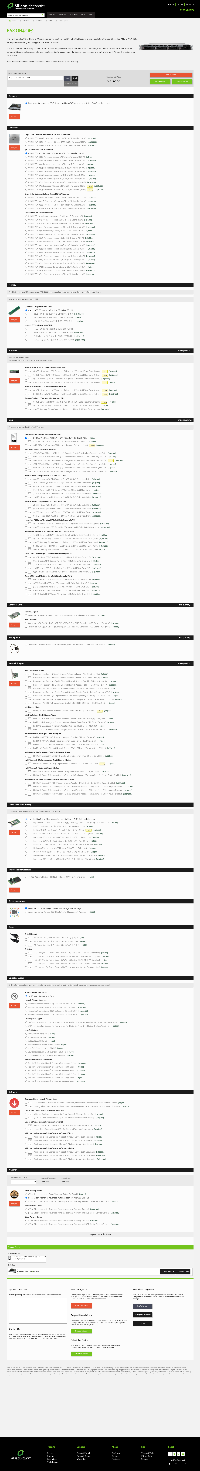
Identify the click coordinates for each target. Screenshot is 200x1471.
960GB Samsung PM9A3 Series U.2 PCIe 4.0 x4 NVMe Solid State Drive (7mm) (65, 535)
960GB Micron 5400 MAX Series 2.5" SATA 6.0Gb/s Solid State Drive (62, 508)
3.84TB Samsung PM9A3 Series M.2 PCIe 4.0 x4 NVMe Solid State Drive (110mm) (66, 409)
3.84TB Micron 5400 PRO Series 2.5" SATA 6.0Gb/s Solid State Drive (62, 493)
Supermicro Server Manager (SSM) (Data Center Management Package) (57, 912)
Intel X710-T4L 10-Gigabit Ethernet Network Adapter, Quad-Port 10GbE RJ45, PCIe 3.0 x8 (69, 722)
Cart (180, 4)
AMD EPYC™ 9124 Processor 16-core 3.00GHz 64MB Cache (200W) (56, 153)
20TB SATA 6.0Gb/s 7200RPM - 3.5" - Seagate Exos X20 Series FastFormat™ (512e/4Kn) (70, 471)
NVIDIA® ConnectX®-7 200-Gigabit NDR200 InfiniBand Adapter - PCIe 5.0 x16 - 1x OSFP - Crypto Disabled (77, 786)
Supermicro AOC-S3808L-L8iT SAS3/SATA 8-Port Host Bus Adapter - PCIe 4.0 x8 (61, 615)
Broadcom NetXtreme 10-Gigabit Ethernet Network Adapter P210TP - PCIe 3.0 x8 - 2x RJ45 (70, 681)
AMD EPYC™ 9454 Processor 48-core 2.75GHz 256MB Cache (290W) (56, 171)
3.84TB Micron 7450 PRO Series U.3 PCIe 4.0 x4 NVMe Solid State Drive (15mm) (66, 527)
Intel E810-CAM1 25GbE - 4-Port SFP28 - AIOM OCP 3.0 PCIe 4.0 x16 (61, 852)
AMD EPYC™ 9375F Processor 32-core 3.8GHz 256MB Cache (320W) (56, 241)
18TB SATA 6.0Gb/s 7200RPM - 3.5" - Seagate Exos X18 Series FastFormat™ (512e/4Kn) (69, 467)
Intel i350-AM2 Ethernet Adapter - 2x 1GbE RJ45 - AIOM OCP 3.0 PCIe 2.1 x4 (64, 819)
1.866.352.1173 (187, 10)
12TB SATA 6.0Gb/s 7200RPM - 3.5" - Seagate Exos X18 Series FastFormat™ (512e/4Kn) (69, 456)
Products (52, 14)
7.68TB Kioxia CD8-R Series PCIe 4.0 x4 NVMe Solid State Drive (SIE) (61, 568)
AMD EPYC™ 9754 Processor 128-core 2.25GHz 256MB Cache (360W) (57, 189)
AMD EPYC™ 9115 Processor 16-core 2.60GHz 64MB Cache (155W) (55, 220)
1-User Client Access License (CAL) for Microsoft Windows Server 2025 (63, 1125)
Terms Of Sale (147, 1453)
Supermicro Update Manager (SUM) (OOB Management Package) (54, 908)
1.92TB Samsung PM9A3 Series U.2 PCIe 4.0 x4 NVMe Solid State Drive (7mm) (65, 538)
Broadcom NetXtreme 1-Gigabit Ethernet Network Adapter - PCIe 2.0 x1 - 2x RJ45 (66, 674)
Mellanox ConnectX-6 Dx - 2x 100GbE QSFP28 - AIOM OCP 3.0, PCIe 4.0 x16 (65, 855)
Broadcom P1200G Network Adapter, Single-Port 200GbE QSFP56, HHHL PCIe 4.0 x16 (69, 703)
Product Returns (84, 1456)
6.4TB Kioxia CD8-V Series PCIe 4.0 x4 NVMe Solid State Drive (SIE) (61, 590)
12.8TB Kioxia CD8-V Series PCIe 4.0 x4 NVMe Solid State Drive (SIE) (61, 594)
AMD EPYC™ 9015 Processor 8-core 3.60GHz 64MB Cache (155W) (55, 216)
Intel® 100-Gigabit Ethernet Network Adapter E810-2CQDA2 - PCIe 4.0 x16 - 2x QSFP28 (69, 748)
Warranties (81, 1459)
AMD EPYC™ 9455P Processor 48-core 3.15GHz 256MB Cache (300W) (57, 201)
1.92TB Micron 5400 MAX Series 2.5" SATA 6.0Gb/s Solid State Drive (61, 512)
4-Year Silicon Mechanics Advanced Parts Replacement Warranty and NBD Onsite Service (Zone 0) (69, 1213)
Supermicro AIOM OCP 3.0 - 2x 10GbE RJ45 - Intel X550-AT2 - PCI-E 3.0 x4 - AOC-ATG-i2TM (71, 822)
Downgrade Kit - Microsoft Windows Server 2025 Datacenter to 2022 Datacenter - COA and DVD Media (77, 1106)
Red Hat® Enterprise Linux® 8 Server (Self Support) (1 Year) (52, 1063)
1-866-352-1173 (176, 1460)
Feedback (116, 1459)
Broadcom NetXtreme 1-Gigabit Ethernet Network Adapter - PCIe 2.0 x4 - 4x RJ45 (66, 677)
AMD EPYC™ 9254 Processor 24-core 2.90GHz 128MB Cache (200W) (57, 160)
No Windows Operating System (41, 996)
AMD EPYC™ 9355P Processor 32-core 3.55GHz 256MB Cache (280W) (57, 197)
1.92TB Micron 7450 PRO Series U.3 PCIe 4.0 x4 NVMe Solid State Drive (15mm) (66, 523)
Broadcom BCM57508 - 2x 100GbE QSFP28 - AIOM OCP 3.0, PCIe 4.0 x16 (64, 859)
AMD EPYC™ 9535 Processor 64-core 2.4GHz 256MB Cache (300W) (56, 249)
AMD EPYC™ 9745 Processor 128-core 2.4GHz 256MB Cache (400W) (56, 267)
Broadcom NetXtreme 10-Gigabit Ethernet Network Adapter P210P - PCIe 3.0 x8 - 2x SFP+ (70, 685)
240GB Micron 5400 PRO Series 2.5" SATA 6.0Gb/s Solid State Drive (62, 479)
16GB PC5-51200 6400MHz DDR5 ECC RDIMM (53, 329)
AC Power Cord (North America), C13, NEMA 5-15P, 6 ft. (56, 941)
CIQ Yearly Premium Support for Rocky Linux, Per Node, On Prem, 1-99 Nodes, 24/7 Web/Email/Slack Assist (72, 1022)
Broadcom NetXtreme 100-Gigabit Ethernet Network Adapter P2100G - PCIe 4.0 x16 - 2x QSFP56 (73, 699)
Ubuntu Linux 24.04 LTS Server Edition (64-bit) (47, 1055)
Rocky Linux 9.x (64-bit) (37, 1037)
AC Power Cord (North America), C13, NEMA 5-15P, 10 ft (56, 945)
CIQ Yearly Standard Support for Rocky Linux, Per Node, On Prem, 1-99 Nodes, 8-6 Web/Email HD (68, 1026)
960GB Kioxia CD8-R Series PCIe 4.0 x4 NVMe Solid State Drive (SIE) (62, 557)
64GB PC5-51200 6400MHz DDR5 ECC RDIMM (53, 336)
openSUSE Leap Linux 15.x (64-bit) (42, 1048)
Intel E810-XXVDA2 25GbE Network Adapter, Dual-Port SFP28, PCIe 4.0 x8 (64, 737)
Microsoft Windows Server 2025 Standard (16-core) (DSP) (51, 1003)
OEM (83, 14)
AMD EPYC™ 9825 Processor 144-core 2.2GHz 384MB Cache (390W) (56, 270)
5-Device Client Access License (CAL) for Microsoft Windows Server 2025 (64, 1117)
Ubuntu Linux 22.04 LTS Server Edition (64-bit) (47, 1052)
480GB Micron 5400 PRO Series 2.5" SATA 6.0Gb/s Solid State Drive (62, 482)
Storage (50, 1456)
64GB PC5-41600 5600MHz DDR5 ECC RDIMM (53, 317)
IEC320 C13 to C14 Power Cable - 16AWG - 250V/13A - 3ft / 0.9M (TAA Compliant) (67, 960)
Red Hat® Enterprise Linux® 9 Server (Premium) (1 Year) (51, 1081)
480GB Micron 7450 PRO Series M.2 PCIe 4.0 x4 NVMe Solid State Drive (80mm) (66, 371)
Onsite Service (66, 1178)
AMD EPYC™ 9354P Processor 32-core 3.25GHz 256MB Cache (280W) (57, 138)
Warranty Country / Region (19, 1177)
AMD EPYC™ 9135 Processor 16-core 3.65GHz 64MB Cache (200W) (56, 223)
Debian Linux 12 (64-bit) (37, 1041)
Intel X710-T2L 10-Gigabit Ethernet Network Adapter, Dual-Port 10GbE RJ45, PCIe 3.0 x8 (69, 718)
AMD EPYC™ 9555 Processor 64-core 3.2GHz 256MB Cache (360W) (56, 252)
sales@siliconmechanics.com (179, 1464)
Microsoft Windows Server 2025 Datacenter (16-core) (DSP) (52, 1011)
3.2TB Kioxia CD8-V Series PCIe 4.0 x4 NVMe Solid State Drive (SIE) (61, 587)
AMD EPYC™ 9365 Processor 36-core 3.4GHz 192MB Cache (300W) (56, 238)
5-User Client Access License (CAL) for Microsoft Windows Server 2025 (63, 1129)
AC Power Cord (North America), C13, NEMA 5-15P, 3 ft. (56, 937)
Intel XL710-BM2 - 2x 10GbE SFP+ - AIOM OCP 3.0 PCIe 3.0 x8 (59, 826)
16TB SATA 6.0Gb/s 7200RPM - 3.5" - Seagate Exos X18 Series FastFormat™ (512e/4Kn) (69, 464)
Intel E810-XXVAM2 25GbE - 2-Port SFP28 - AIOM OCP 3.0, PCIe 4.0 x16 (63, 844)
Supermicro (52, 1459)
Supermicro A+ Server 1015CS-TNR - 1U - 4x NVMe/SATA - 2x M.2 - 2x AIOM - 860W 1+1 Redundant (69, 103)
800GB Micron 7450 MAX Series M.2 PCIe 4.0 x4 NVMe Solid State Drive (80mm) (67, 394)
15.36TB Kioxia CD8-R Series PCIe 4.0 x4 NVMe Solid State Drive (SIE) (62, 571)
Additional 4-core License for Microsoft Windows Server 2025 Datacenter (64, 1155)
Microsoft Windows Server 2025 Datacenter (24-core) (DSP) (52, 1014)
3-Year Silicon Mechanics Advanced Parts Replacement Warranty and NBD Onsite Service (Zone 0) (68, 1201)
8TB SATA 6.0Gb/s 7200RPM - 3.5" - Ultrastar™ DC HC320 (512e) (60, 438)
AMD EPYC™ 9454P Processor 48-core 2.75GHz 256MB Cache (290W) (57, 142)
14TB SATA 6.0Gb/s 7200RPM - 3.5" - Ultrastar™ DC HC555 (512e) (60, 445)
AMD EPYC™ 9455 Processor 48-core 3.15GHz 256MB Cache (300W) (56, 245)
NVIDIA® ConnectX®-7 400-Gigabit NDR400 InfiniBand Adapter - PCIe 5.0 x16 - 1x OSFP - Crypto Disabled (77, 790)
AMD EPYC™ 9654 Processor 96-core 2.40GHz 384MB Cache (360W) (57, 182)
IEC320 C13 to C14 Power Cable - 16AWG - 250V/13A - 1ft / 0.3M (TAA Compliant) (67, 952)
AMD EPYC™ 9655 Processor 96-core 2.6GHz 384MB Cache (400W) (56, 263)
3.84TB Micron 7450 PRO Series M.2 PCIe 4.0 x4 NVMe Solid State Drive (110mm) (66, 382)
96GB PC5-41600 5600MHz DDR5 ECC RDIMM (53, 321)
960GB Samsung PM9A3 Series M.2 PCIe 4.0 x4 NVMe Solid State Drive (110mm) (66, 402)
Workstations (52, 1462)
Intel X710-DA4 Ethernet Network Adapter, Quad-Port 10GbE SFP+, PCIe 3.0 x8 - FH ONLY (70, 729)
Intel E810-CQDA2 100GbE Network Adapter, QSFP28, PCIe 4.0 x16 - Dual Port (65, 744)
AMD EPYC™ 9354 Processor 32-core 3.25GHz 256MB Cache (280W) (56, 168)
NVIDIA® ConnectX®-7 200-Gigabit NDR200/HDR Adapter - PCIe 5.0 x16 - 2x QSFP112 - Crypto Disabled (77, 775)
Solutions (62, 14)
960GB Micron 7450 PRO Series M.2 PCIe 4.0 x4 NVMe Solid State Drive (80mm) (66, 375)
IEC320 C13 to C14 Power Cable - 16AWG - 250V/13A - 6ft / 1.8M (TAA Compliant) (67, 967)
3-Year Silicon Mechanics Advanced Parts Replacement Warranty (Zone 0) (58, 1198)
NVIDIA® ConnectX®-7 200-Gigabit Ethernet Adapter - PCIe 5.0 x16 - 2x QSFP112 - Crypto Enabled (74, 783)
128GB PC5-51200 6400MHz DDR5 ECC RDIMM (54, 339)
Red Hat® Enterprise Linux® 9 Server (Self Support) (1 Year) (52, 1074)
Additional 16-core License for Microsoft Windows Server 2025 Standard (64, 1144)
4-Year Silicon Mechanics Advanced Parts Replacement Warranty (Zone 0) (58, 1209)
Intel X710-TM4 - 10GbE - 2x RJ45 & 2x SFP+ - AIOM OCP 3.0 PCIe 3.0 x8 (63, 833)
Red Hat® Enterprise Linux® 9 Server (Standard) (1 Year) (51, 1077)
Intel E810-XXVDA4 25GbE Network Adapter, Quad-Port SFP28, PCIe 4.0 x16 (64, 741)
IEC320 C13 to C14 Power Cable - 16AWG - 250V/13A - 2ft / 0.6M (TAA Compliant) (67, 956)
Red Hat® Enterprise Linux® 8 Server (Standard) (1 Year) (51, 1067)
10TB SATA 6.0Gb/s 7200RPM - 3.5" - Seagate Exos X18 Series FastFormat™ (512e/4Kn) (70, 453)
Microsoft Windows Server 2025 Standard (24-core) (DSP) (52, 1007)
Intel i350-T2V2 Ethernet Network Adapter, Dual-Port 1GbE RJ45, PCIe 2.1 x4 (64, 710)
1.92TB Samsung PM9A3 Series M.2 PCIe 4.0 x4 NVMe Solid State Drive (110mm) (66, 405)
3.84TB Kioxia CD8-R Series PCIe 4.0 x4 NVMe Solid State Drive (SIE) (61, 564)
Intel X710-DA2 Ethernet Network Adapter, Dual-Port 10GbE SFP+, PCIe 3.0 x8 (65, 726)
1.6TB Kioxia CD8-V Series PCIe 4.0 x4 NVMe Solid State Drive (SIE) (61, 583)
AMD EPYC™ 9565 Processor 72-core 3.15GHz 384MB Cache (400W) (56, 256)
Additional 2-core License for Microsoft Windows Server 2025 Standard (63, 1137)
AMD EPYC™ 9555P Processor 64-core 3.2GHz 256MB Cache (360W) (56, 205)
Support (190, 4)
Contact (115, 1456)
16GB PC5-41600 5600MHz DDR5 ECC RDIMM (53, 310)
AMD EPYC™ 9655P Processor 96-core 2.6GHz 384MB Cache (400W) (57, 208)
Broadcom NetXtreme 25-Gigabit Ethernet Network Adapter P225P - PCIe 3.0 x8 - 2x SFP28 (71, 688)
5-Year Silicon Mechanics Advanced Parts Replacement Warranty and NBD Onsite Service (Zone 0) (69, 1224)
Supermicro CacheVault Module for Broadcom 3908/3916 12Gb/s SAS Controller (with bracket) (67, 644)
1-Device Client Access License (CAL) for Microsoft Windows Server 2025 (64, 1114)
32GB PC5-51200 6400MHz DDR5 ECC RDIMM (53, 332)
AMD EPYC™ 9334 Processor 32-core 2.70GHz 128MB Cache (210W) (56, 164)
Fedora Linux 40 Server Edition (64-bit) (44, 1044)
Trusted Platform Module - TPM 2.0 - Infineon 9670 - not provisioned (56, 877)
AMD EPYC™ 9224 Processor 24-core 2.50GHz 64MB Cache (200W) (56, 157)
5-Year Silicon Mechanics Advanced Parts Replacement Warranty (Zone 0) (58, 1220)
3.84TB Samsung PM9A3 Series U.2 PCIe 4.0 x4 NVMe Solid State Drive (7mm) (65, 542)
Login (170, 4)
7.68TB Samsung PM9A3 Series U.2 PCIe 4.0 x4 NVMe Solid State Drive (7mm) (65, 546)
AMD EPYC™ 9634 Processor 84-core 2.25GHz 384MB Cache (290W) (56, 178)
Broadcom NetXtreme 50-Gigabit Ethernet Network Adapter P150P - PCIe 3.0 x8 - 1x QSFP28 (71, 695)
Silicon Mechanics (26, 6)
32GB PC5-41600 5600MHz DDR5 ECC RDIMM (53, 314)
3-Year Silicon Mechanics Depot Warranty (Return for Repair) (53, 1194)
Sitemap (144, 1459)
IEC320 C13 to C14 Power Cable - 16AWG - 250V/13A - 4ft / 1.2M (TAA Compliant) (67, 963)
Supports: (28, 1271)
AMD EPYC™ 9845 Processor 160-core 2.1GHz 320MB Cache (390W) (56, 274)
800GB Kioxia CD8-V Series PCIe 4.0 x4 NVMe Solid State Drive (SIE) (62, 579)
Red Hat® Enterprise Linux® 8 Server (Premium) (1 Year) (51, 1070)
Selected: (12, 299)
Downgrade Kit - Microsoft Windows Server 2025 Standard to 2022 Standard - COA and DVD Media (75, 1102)
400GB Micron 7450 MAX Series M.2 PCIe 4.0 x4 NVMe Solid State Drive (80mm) (66, 390)
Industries (73, 14)
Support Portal (83, 1453)
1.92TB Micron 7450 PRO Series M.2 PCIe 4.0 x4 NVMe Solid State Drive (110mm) (66, 378)
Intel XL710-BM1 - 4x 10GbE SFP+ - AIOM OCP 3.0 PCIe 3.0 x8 (58, 830)
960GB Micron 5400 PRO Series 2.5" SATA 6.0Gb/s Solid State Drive (62, 486)
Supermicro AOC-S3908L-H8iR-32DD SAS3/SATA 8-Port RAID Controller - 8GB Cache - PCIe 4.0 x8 (69, 626)
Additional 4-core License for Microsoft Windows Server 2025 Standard (63, 1140)
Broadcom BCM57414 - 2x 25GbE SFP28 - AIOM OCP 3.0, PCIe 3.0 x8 (62, 837)
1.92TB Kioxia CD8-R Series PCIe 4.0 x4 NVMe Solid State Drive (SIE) (61, 561)
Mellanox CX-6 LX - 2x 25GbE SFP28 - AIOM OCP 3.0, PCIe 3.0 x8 (60, 848)
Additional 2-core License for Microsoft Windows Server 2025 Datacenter (64, 1152)
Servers (50, 1453)
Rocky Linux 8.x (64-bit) (37, 1033)
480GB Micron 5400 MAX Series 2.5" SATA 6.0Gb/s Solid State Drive (62, 505)
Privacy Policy (147, 1456)
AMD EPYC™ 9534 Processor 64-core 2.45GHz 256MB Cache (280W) (56, 175)
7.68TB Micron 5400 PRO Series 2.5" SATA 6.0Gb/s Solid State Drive (62, 497)
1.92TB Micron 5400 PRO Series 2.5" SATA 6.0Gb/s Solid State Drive (61, 490)
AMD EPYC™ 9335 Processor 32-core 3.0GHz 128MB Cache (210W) (55, 230)
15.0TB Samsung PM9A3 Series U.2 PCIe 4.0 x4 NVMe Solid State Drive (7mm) (65, 549)
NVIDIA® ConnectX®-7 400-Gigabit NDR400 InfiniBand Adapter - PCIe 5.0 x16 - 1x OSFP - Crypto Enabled (77, 794)
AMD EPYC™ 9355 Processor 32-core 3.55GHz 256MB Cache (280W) (56, 234)
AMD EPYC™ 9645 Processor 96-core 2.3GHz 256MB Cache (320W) (56, 259)
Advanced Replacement (49, 1178)
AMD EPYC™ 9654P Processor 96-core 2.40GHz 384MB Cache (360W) (57, 145)
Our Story (116, 1453)
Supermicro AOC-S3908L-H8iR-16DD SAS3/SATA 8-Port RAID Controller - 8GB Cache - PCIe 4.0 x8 (69, 623)
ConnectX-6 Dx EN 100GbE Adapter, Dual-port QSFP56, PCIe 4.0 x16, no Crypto (66, 771)
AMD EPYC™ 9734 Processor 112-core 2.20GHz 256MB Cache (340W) (56, 186)
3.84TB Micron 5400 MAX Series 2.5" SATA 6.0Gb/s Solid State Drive (62, 516)
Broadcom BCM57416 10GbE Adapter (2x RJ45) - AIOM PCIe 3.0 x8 (60, 841)
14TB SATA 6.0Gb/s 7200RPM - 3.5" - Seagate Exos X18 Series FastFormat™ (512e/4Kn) (69, 460)
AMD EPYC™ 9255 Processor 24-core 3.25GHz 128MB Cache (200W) (56, 227)
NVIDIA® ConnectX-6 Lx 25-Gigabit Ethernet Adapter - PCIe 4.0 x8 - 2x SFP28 (65, 763)
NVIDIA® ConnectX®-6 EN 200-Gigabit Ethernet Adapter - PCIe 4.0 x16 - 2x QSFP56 (68, 756)
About (91, 14)
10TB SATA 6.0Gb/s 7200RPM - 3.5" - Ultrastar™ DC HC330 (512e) (60, 441)
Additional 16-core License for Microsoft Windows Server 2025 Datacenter (65, 1159)
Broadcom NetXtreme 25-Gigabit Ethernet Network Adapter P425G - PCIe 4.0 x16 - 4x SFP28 (71, 692)
